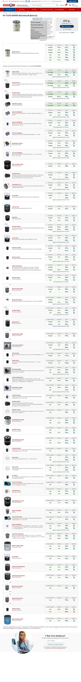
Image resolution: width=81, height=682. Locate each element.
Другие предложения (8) (61, 87)
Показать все (43, 40)
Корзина (62, 5)
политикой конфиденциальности (58, 648)
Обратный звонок (56, 1)
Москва (6, 1)
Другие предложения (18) (61, 76)
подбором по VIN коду (14, 628)
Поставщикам (59, 9)
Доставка (22, 9)
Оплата (34, 9)
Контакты (72, 9)
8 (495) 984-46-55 (15, 1)
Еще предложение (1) (61, 127)
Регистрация (75, 6)
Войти (73, 4)
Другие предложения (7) (61, 231)
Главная (5, 12)
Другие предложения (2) (61, 137)
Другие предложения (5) (61, 147)
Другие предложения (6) (61, 189)
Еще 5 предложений (66, 32)
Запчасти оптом (46, 9)
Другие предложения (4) (61, 157)
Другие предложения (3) (61, 117)
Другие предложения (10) (61, 98)
